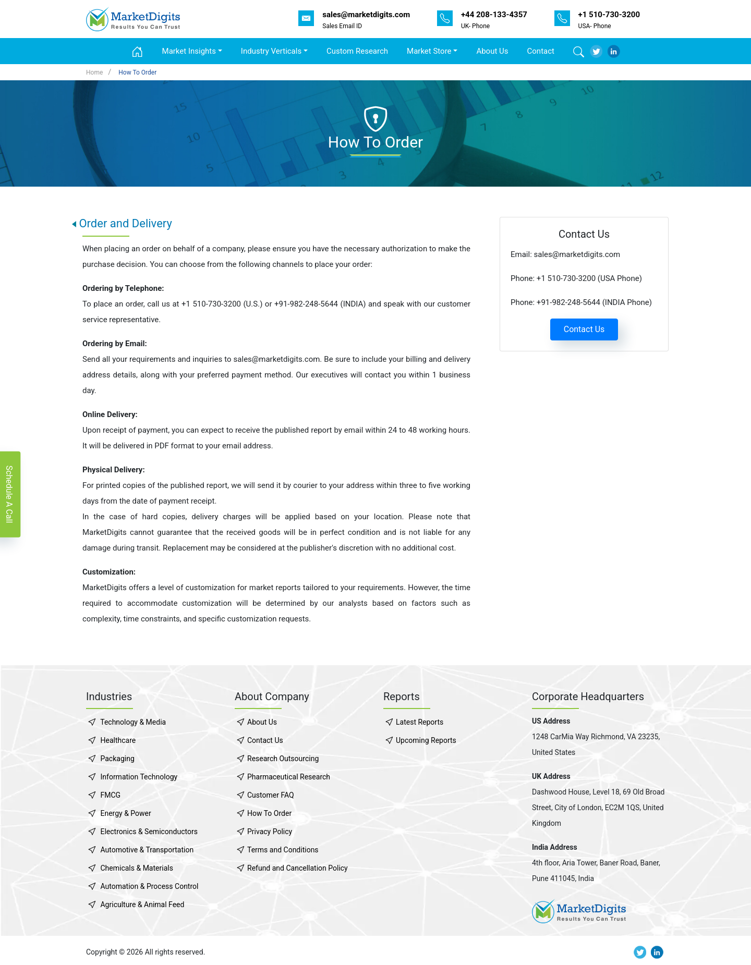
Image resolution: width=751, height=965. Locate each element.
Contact (540, 51)
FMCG (110, 795)
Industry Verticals (271, 51)
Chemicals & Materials (136, 868)
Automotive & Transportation (146, 850)
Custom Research (357, 51)
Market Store (429, 51)
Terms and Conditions (283, 850)
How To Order (137, 72)
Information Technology (138, 777)
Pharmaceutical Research (288, 777)
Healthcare (118, 740)
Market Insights (189, 51)
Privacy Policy (269, 831)
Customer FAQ (270, 795)
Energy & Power (125, 813)
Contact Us (584, 329)
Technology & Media (133, 722)
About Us (492, 51)
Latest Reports (419, 722)
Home (94, 72)
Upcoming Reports (426, 740)
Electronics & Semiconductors (148, 831)
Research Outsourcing (283, 758)
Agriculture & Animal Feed (142, 904)
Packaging (117, 758)
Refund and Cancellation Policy (297, 868)
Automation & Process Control (149, 886)
